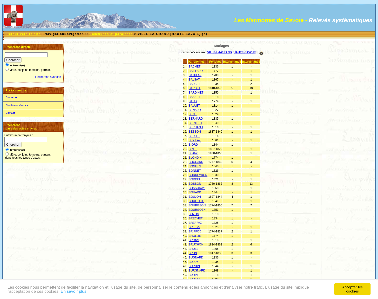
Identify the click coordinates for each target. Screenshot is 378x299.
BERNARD (196, 118)
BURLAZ (194, 279)
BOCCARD (196, 162)
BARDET (195, 88)
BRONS (194, 240)
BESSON (195, 131)
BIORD (193, 144)
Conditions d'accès (17, 105)
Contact (10, 113)
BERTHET (195, 123)
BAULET (194, 105)
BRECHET (195, 218)
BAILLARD (196, 71)
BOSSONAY (197, 188)
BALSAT (194, 79)
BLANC (193, 153)
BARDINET (196, 92)
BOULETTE (196, 201)
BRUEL (193, 249)
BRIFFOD (195, 231)
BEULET (194, 136)
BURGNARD (197, 270)
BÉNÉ (193, 114)
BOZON (194, 214)
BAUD (193, 101)
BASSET (194, 97)
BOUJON (195, 196)
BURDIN (194, 266)
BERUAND (196, 127)
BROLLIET (196, 236)
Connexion (12, 97)
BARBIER (195, 84)
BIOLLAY (195, 140)
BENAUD (195, 110)
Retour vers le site (24, 34)
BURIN (193, 275)
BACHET (195, 66)
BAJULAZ (195, 75)
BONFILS (195, 166)
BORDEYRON (198, 175)
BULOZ (193, 262)
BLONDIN (195, 157)
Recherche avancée (48, 77)
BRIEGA (194, 227)
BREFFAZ (195, 222)
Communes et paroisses (111, 34)
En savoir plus (74, 291)
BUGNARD (196, 257)
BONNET (195, 170)
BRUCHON (196, 244)
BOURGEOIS (197, 205)
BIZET (193, 149)
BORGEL (195, 179)
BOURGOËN (197, 209)
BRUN (193, 253)
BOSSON (195, 183)
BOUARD (195, 192)
